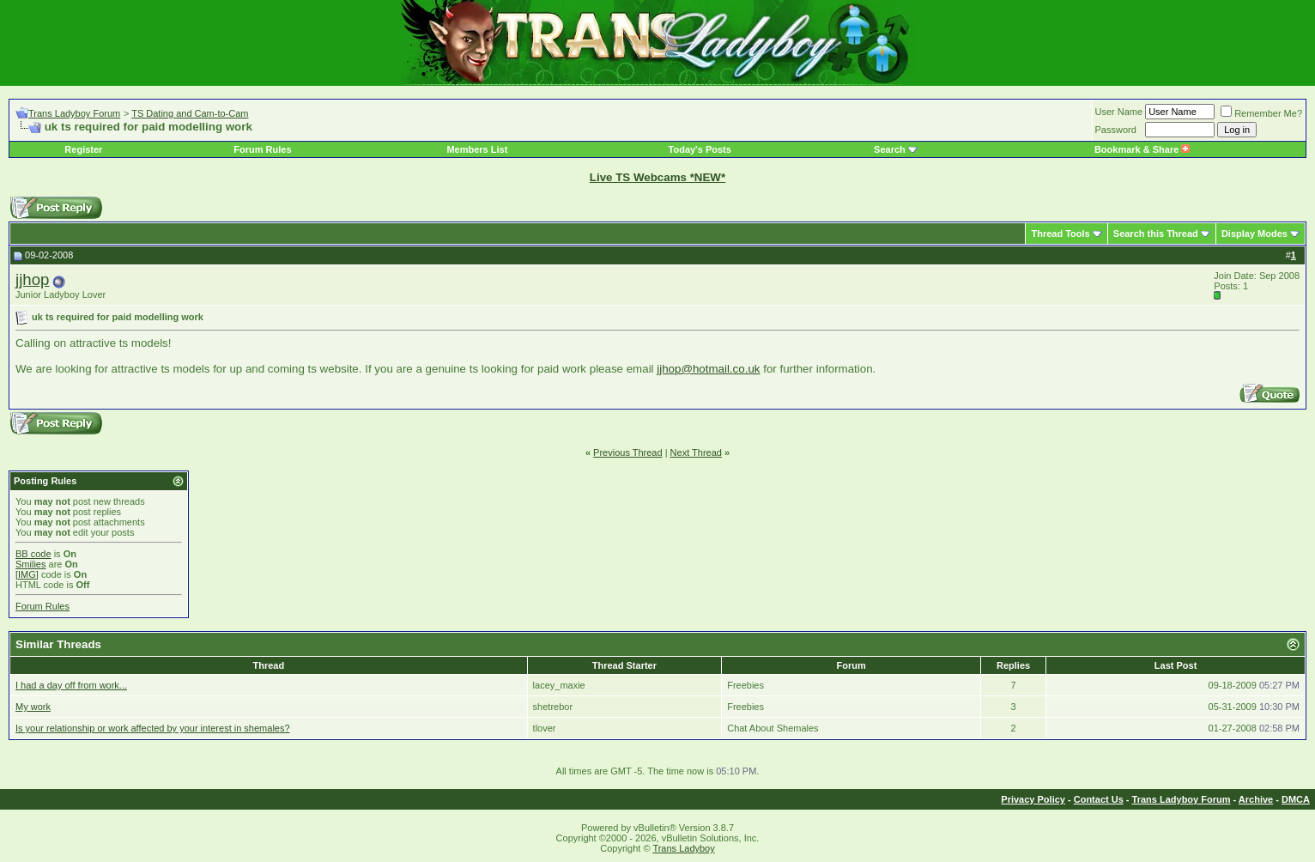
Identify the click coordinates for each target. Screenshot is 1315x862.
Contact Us (1099, 799)
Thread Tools (1060, 233)
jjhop (32, 279)
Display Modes (1254, 233)
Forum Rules (262, 149)
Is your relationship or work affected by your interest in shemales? (152, 728)
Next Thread (696, 452)
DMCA (1296, 799)
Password (1115, 129)
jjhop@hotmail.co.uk (708, 368)
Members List (476, 149)
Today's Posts (700, 149)
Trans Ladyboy (683, 848)
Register (83, 149)
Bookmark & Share (1142, 149)
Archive (1256, 799)
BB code (33, 554)
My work (33, 706)
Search (890, 149)
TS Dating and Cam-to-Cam (189, 113)
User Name (1119, 111)
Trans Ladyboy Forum (74, 113)
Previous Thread (628, 452)
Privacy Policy (1033, 799)
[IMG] (27, 574)
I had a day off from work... (71, 685)
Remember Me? (1261, 113)
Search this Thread (1155, 233)
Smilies (30, 564)
